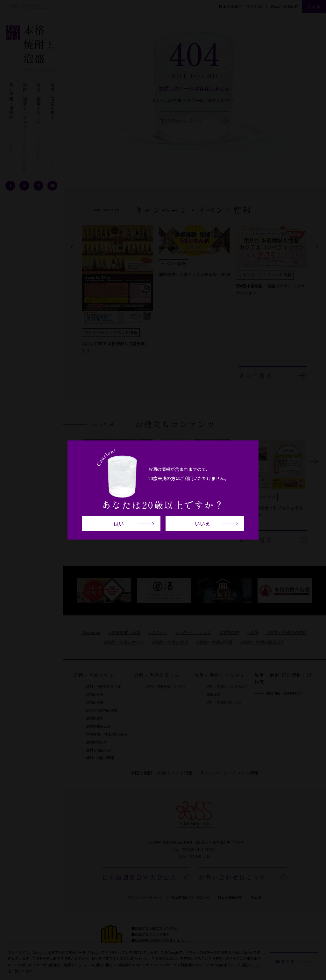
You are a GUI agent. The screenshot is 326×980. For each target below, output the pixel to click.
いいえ (202, 523)
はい (119, 523)
